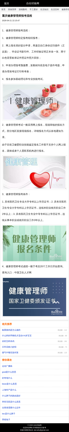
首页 (3, 9)
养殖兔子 (6, 419)
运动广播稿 (7, 366)
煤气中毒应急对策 (10, 352)
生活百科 (55, 9)
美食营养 (12, 9)
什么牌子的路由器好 (11, 396)
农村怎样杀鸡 (8, 341)
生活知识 (44, 9)
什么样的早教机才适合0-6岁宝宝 (17, 335)
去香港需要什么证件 (11, 407)
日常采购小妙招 (9, 347)
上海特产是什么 (9, 390)
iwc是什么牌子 (8, 413)
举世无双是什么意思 (11, 402)
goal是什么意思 (9, 372)
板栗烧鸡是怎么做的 (11, 330)
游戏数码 (23, 9)
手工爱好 (34, 9)
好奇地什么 (7, 378)
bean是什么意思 (9, 384)
